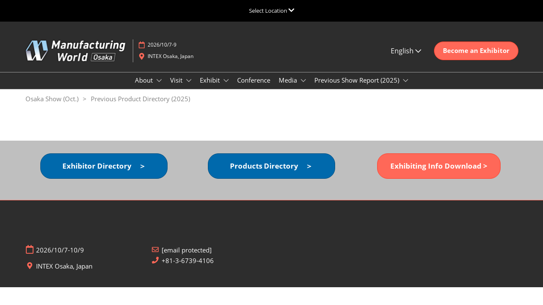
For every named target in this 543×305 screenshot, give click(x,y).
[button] (476, 51)
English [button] (406, 50)
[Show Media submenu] (303, 80)
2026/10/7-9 (162, 44)
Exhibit (210, 80)
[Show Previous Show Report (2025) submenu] (405, 80)
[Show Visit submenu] (188, 80)
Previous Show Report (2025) (357, 80)
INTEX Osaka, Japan (170, 56)
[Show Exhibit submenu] (226, 80)
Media (289, 80)
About (144, 80)
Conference (253, 80)
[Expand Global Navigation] (271, 10)
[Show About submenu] (159, 80)
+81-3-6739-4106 (188, 261)
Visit (177, 80)
